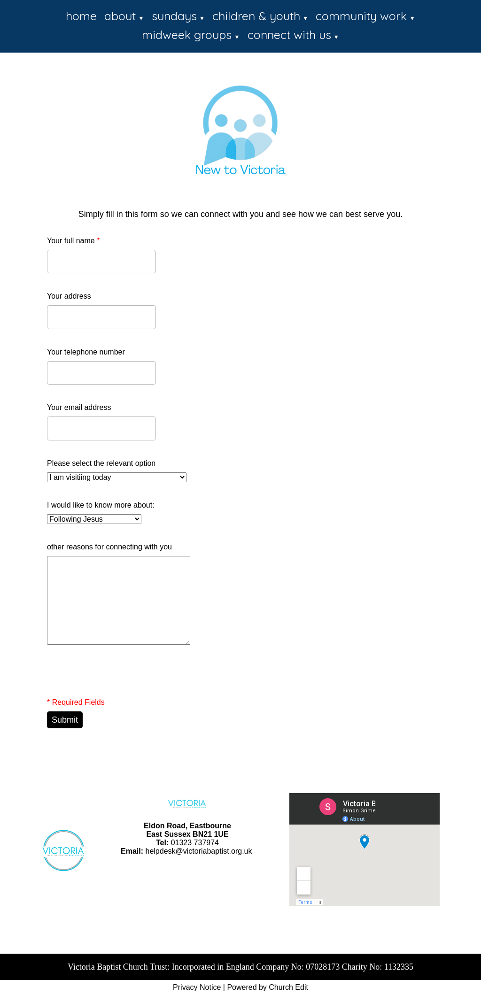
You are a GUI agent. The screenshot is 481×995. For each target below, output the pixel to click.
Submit (65, 720)
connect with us (289, 34)
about (120, 15)
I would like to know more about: (101, 505)
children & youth (256, 15)
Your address (69, 296)
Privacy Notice (197, 987)
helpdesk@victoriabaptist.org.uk (198, 851)
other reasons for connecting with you (109, 547)
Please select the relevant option (101, 463)
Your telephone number (86, 352)
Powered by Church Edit (267, 987)
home (81, 15)
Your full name (73, 241)
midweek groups (187, 34)
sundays (174, 15)
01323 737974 (195, 843)
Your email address (79, 407)
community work (361, 15)
